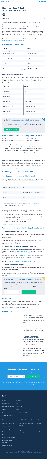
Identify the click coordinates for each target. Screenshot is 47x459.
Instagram (39, 429)
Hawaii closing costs (27, 80)
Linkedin (38, 431)
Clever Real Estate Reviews (22, 412)
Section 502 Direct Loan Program (20, 251)
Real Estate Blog (6, 429)
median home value (37, 203)
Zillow (16, 307)
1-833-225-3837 (6, 403)
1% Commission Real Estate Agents (25, 429)
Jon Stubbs (9, 13)
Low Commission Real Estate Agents (26, 424)
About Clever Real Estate (8, 423)
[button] (12, 292)
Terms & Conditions (14, 452)
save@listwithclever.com (8, 406)
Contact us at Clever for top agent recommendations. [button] (14, 168)
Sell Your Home (19, 403)
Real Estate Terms (6, 431)
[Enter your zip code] (12, 292)
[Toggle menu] (1, 1)
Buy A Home (19, 406)
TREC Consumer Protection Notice (23, 452)
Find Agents (42, 1)
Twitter (38, 426)
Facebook (39, 423)
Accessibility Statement (7, 415)
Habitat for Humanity (26, 255)
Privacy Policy (8, 452)
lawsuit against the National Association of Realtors (24, 146)
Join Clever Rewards (11, 129)
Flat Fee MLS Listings (7, 445)
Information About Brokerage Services (35, 452)
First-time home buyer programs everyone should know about (20, 261)
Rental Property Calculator (8, 437)
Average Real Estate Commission (7, 441)
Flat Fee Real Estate (24, 432)
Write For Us (5, 412)
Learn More (29, 292)
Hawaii (9, 5)
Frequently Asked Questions (8, 426)
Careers (4, 409)
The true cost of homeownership (14, 224)
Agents (17, 409)
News (3, 434)
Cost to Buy (4, 5)
